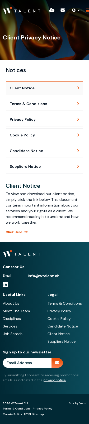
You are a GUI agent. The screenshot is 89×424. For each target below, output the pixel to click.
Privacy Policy (59, 310)
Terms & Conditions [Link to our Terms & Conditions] (17, 408)
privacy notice (54, 380)
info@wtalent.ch (44, 275)
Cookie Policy (59, 318)
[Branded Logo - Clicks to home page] (21, 10)
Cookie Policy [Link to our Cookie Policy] (12, 414)
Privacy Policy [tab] (23, 119)
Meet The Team (16, 310)
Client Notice (58, 333)
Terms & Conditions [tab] (28, 103)
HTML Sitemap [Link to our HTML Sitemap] (34, 414)
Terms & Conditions (64, 303)
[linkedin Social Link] (5, 284)
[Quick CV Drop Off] (52, 10)
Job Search (13, 333)
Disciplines (12, 318)
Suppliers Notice (61, 341)
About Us (11, 303)
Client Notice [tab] (22, 88)
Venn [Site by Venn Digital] (82, 403)
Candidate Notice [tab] (26, 150)
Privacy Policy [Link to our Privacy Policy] (42, 408)
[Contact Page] (63, 10)
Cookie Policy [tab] (22, 135)
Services (10, 326)
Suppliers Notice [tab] (25, 166)
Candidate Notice (62, 326)
